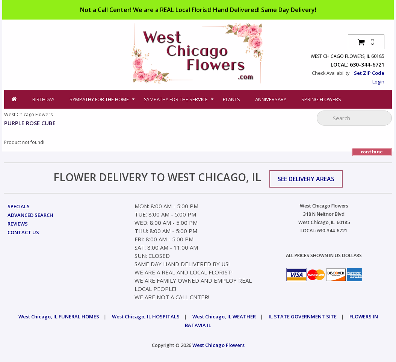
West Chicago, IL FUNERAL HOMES (58, 316)
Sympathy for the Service (176, 99)
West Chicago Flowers (218, 345)
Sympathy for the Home (99, 99)
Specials (19, 206)
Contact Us (23, 232)
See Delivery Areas (306, 179)
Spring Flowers (321, 99)
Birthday (43, 99)
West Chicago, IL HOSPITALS (146, 316)
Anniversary (270, 99)
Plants (231, 99)
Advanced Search (30, 215)
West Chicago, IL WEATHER (224, 316)
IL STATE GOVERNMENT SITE (303, 316)
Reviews (18, 223)
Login (378, 81)
